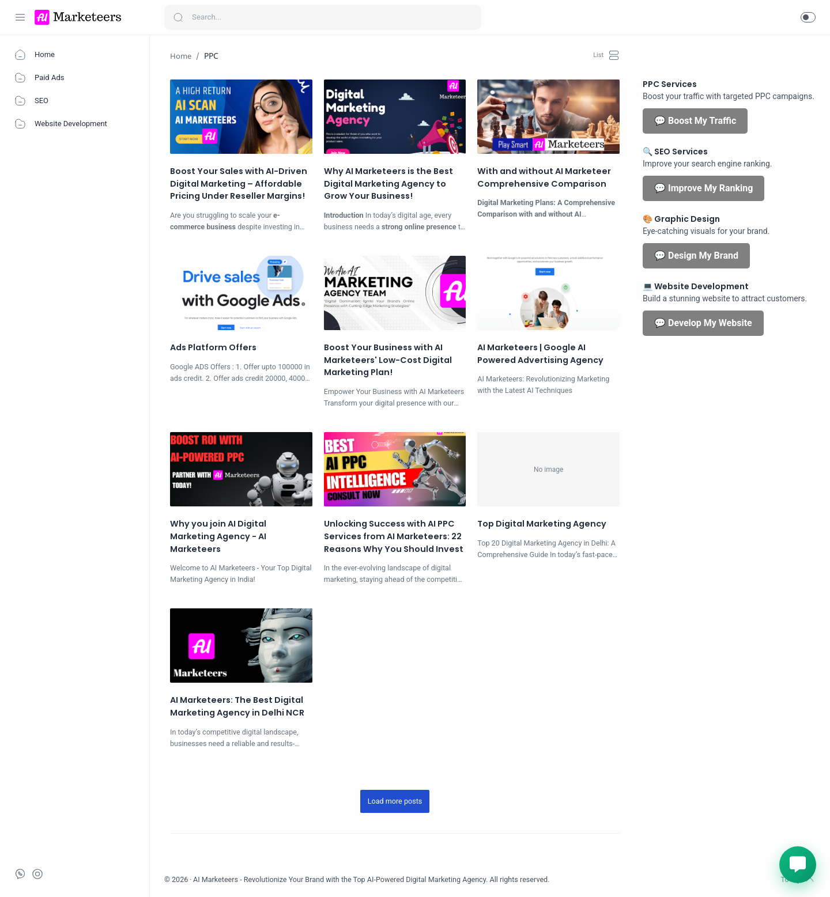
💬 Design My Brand (696, 255)
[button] (808, 17)
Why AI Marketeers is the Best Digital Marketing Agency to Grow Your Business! (388, 183)
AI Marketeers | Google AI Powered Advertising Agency (540, 354)
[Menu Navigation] (20, 17)
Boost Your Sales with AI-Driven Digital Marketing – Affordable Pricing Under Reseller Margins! (238, 183)
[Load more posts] (395, 801)
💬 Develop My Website (703, 322)
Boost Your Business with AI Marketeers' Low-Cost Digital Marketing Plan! (388, 360)
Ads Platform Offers (213, 347)
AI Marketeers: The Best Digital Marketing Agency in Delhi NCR (237, 706)
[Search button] (178, 17)
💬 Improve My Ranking (703, 188)
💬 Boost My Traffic (695, 120)
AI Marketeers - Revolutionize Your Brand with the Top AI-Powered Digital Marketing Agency (339, 879)
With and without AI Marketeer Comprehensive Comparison (544, 177)
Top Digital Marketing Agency (541, 523)
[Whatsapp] (20, 874)
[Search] (322, 17)
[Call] (37, 874)
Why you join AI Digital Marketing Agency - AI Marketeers (218, 536)
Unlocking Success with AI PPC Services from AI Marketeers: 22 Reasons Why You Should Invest (393, 536)
